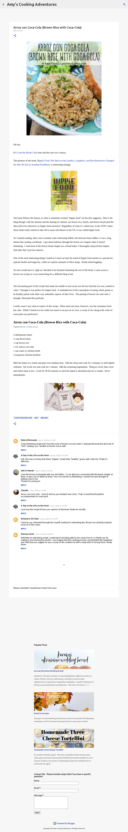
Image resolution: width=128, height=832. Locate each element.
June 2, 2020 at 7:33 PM (58, 506)
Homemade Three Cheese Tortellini (48, 750)
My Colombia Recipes (30, 327)
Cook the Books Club (23, 418)
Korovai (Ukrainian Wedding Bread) (48, 671)
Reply (23, 450)
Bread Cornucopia (41, 713)
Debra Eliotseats (29, 440)
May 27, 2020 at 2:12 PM (46, 440)
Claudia (24, 490)
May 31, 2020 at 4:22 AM (43, 471)
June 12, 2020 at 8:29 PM (44, 534)
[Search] (60, 4)
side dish (44, 418)
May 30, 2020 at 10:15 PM (59, 455)
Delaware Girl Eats (30, 519)
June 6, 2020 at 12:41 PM (49, 519)
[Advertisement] (64, 618)
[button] (14, 35)
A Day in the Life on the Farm (35, 455)
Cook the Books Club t (27, 152)
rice (36, 418)
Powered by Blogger (64, 823)
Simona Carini (27, 534)
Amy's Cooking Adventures (32, 4)
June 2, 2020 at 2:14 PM (37, 490)
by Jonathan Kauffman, (39, 164)
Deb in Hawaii (27, 470)
